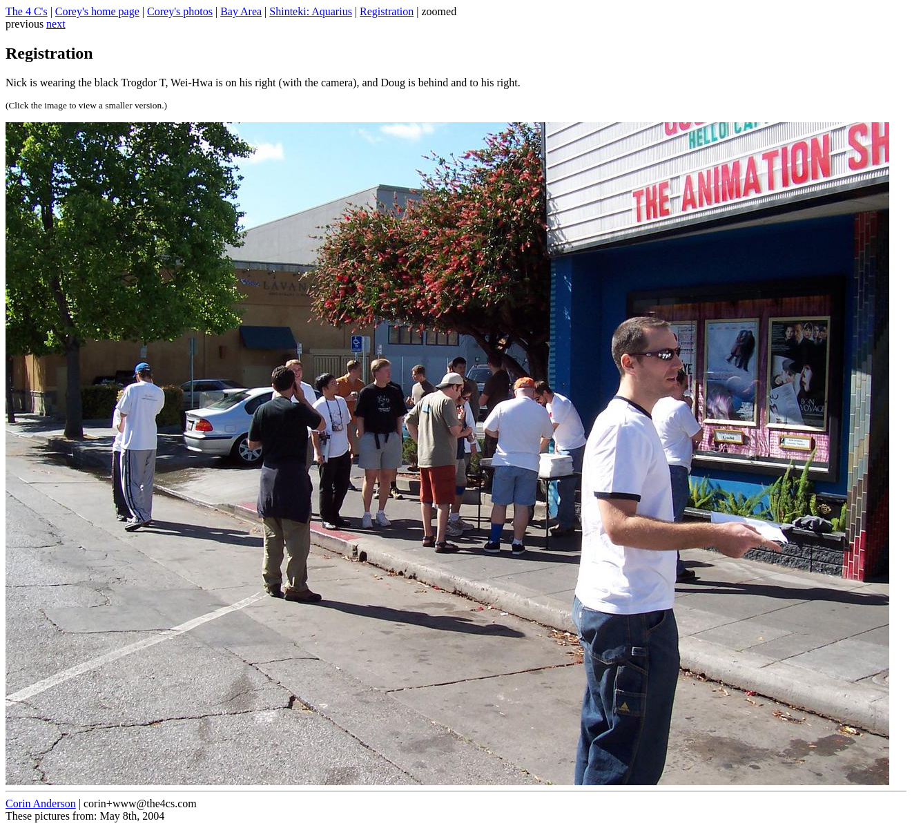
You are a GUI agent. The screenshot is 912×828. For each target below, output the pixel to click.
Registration (387, 11)
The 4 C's (27, 11)
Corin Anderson (41, 803)
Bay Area (241, 11)
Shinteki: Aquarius (310, 11)
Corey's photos (180, 11)
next (56, 24)
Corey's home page (97, 11)
